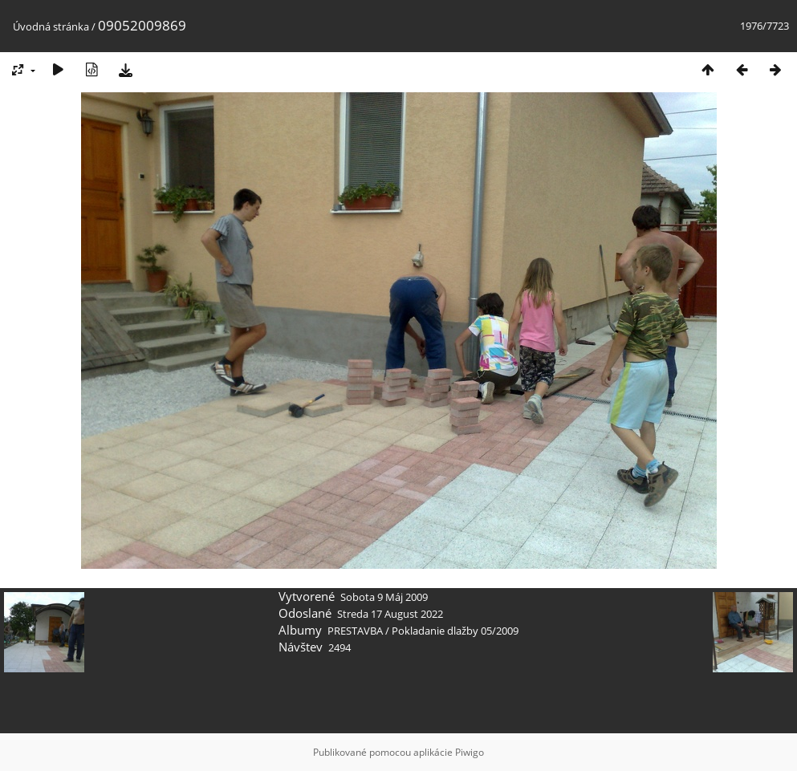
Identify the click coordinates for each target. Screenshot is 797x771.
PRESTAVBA (356, 630)
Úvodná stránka (51, 26)
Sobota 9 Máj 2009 (384, 597)
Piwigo (469, 752)
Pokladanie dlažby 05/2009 (455, 630)
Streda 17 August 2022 (390, 614)
